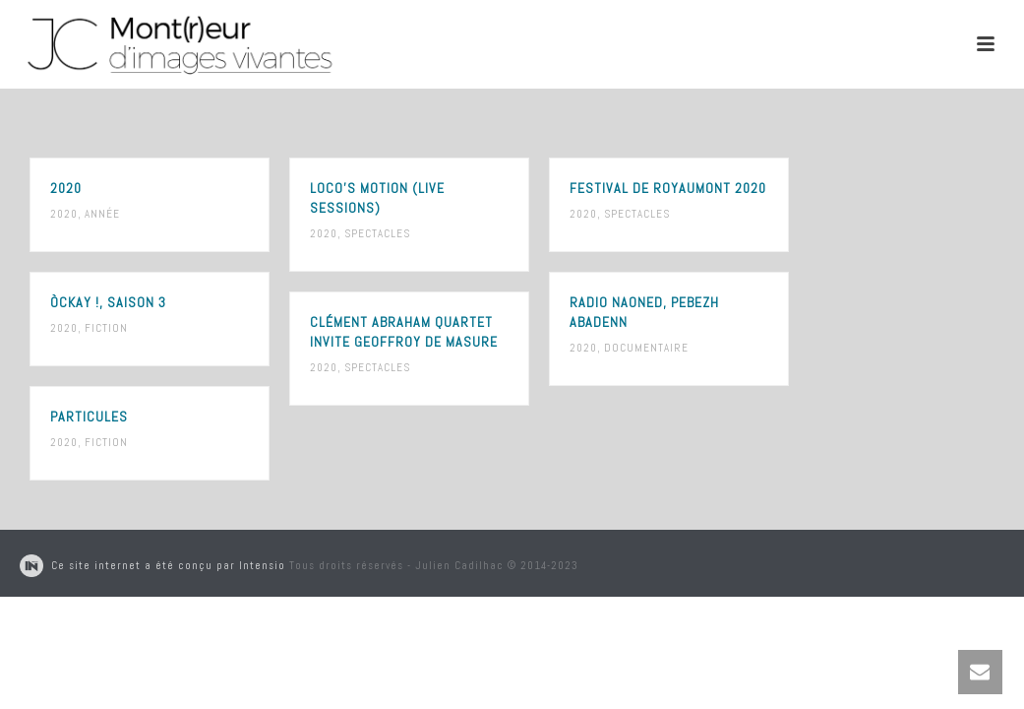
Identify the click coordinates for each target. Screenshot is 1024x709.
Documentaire (646, 347)
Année (102, 214)
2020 (66, 188)
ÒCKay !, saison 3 (108, 302)
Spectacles (377, 233)
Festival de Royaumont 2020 (668, 188)
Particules (89, 416)
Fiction (106, 328)
